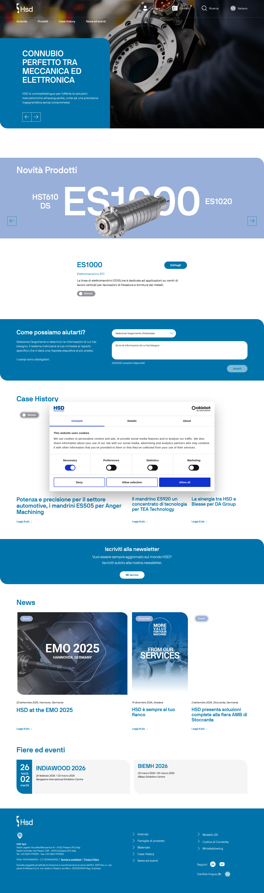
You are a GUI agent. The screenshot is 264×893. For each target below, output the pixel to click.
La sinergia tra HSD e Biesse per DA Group (214, 502)
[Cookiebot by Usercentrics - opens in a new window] (194, 409)
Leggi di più (24, 521)
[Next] (36, 117)
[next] (252, 221)
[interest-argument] (144, 333)
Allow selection (132, 482)
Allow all (184, 482)
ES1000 (89, 265)
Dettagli (175, 265)
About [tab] (187, 420)
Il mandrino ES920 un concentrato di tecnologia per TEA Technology (159, 504)
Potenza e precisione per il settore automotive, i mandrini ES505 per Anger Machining (69, 506)
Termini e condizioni (71, 860)
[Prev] (27, 117)
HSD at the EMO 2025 (44, 710)
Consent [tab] (77, 420)
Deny (79, 482)
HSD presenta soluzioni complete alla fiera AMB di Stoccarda (219, 714)
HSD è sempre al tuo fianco (153, 712)
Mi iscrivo (132, 575)
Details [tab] (132, 420)
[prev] (11, 221)
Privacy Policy (91, 860)
